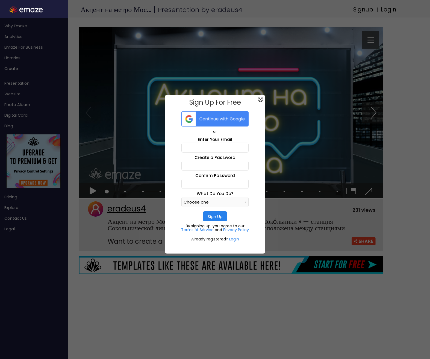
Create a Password (215, 157)
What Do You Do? (215, 194)
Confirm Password (215, 175)
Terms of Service (198, 230)
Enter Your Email (215, 139)
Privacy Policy (236, 230)
